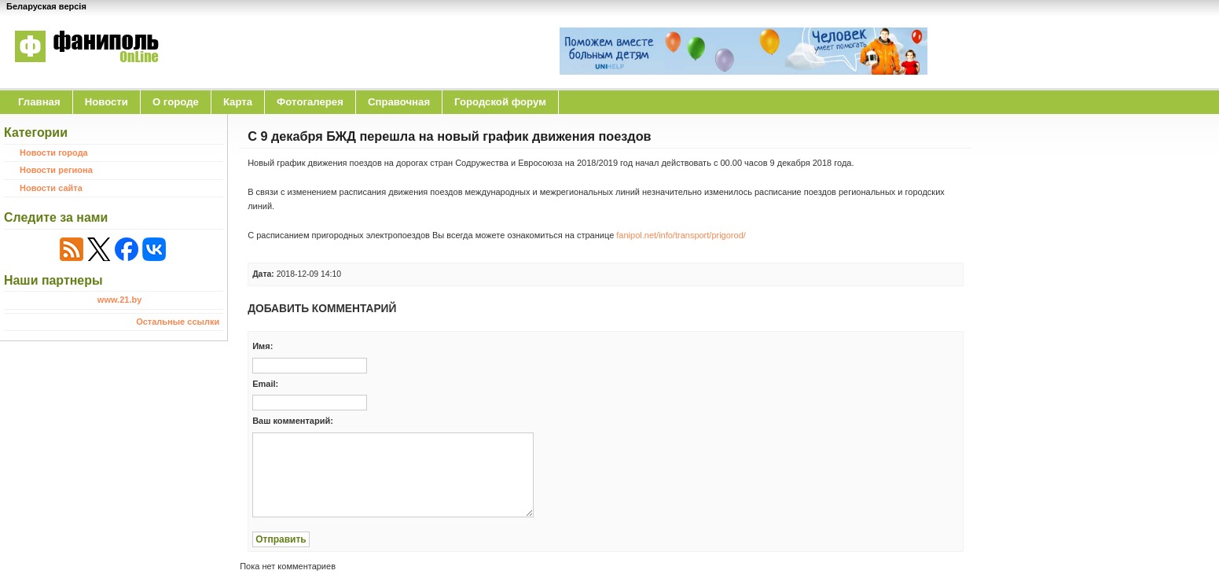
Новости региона (56, 170)
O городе (175, 102)
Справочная (399, 102)
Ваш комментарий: (292, 420)
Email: (265, 383)
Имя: (262, 346)
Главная (39, 102)
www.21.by (119, 299)
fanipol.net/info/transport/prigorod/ (681, 235)
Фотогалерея (310, 102)
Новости (106, 102)
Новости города (54, 152)
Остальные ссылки (177, 321)
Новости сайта (51, 188)
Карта (237, 102)
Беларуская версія (46, 6)
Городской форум (500, 102)
